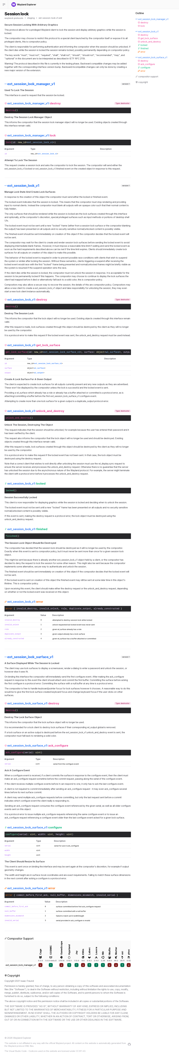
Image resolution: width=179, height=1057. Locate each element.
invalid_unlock (48, 608)
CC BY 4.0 (80, 1051)
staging (31, 18)
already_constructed (106, 608)
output (127, 352)
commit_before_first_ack (32, 895)
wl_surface (112, 352)
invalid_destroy (26, 608)
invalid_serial (105, 895)
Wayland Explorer (22, 1037)
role (64, 608)
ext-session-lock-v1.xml (50, 18)
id (13, 142)
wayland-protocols (14, 18)
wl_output (38, 373)
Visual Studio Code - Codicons (23, 1051)
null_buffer (57, 895)
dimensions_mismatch (81, 895)
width (41, 834)
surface (89, 352)
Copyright (12, 975)
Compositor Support (19, 938)
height (60, 834)
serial (29, 752)
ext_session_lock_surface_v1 (62, 352)
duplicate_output (80, 608)
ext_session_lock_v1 (40, 142)
